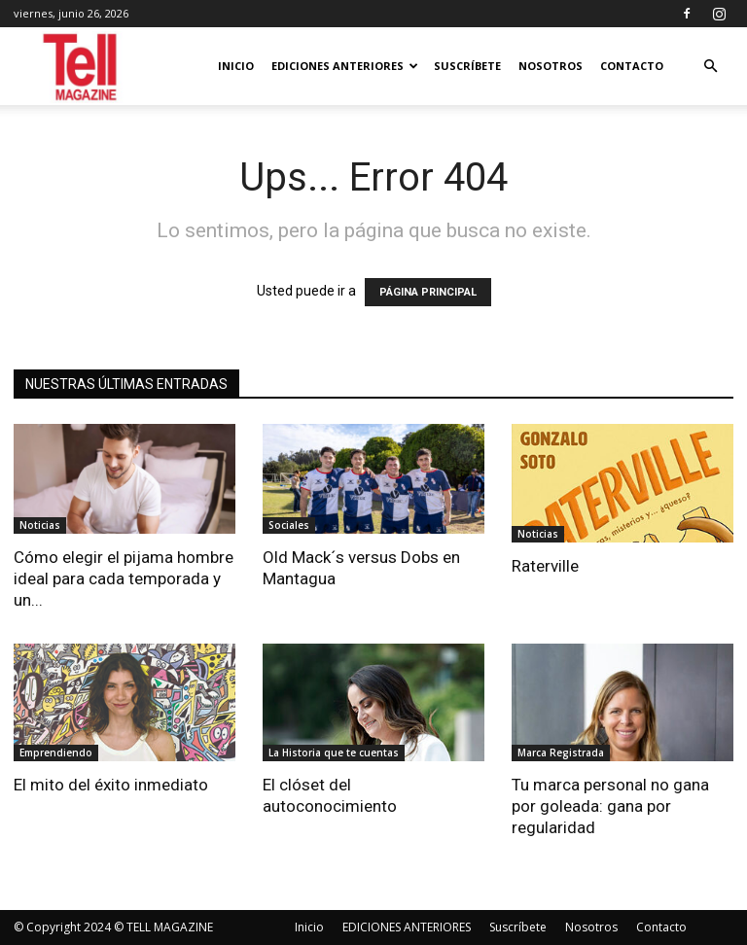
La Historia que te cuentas (333, 752)
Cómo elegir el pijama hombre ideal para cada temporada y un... (123, 578)
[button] (710, 66)
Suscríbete (467, 65)
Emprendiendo (55, 752)
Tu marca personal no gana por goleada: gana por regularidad (610, 806)
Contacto (631, 65)
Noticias (39, 525)
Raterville (545, 566)
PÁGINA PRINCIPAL (428, 292)
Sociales (288, 525)
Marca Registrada (560, 752)
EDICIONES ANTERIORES (344, 65)
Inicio (236, 65)
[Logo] (81, 66)
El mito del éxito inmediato (111, 784)
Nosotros (550, 65)
